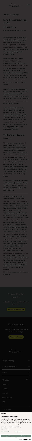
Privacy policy (17, 431)
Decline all (24, 436)
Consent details (5, 431)
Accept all (8, 436)
